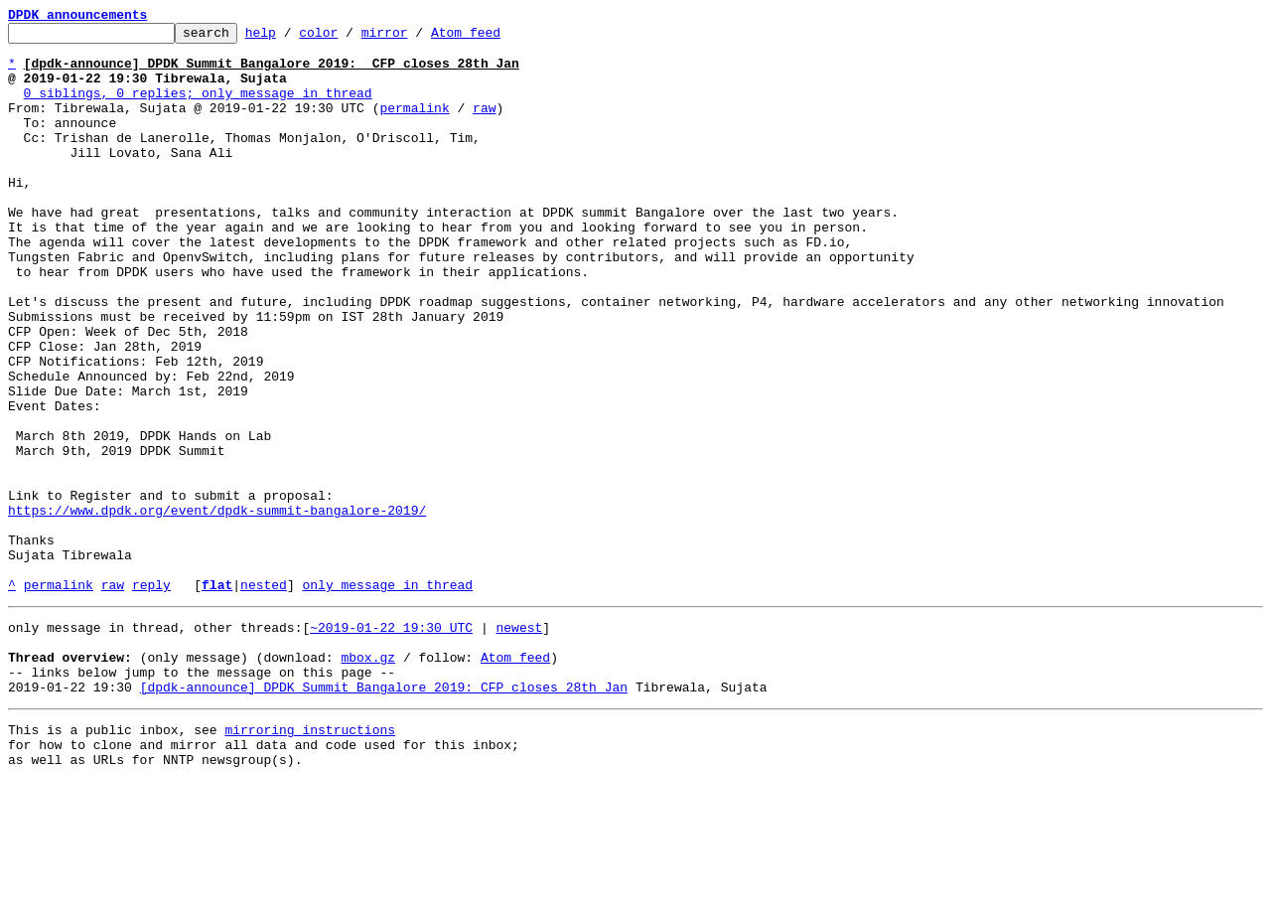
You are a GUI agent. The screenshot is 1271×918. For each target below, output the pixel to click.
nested (263, 697)
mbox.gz (368, 779)
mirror (415, 38)
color (349, 38)
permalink (414, 125)
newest (518, 743)
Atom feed (496, 38)
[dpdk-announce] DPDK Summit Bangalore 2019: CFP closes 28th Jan (384, 815)
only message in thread (387, 697)
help (291, 38)
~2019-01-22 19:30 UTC (391, 743)
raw (484, 125)
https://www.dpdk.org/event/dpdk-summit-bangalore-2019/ (217, 608)
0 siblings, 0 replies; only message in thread (198, 107)
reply (151, 697)
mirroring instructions (309, 860)
